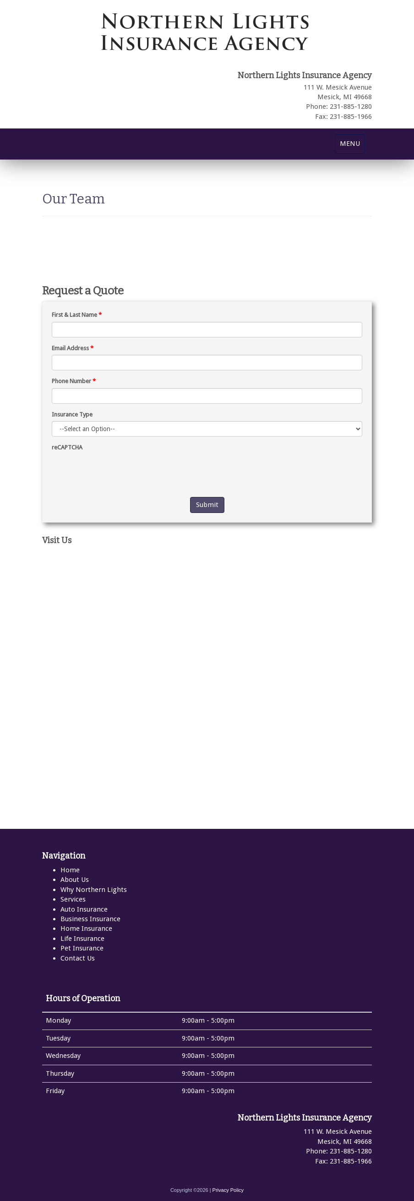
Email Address (72, 348)
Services (73, 899)
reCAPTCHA (67, 447)
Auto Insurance (84, 909)
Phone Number (74, 381)
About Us (74, 879)
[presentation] (121, 472)
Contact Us (77, 958)
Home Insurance (86, 928)
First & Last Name (77, 314)
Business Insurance (90, 919)
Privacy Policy (228, 1190)
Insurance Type (72, 414)
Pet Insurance (82, 948)
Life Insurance (82, 938)
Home (70, 870)
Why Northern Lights (93, 890)
